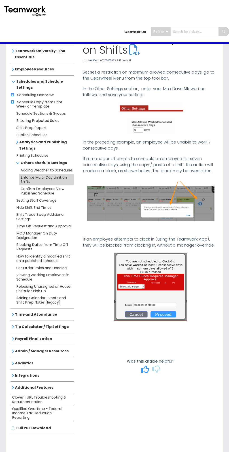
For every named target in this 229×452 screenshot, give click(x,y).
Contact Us (135, 31)
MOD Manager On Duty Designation (36, 235)
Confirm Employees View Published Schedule (42, 191)
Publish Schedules (31, 134)
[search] (194, 31)
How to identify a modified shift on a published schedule (43, 258)
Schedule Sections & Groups (41, 113)
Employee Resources (34, 69)
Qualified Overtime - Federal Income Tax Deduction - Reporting (37, 413)
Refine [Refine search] (160, 31)
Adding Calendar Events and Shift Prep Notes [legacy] (41, 300)
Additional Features (34, 387)
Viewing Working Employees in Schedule (42, 277)
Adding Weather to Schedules (47, 170)
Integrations (27, 375)
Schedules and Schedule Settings (39, 84)
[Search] (223, 31)
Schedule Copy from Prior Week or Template (39, 104)
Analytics (24, 363)
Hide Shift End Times (33, 207)
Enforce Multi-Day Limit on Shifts (44, 179)
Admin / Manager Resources (42, 351)
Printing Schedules (32, 155)
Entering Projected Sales (37, 120)
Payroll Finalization (33, 338)
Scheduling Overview (35, 94)
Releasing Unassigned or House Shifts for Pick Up (43, 289)
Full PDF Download (33, 428)
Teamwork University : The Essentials (40, 54)
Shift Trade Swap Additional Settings (40, 217)
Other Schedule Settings (44, 162)
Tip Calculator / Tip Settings (42, 326)
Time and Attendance (36, 314)
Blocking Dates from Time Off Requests (42, 247)
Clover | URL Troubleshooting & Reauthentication (39, 399)
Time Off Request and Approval (44, 226)
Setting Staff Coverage (36, 200)
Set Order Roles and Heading (41, 267)
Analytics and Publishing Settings (43, 145)
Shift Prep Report (31, 127)
